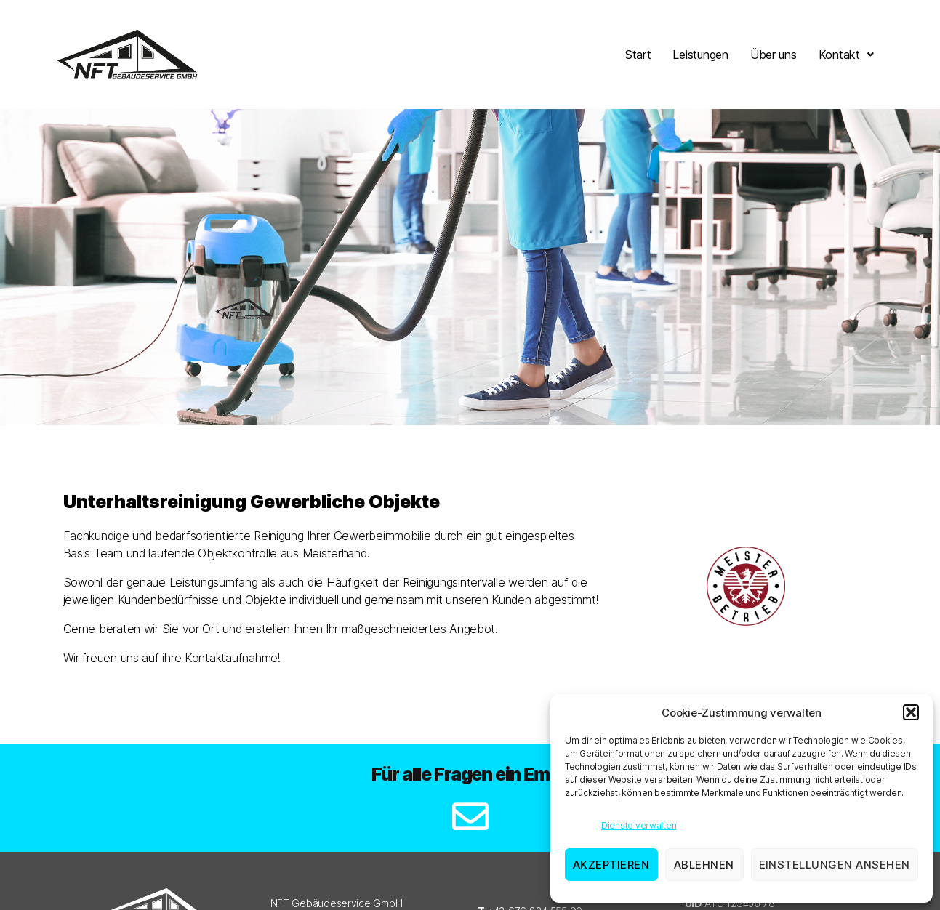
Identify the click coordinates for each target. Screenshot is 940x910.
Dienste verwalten (638, 825)
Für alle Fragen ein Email (470, 774)
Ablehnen (704, 864)
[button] (911, 712)
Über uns (773, 54)
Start (638, 54)
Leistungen (700, 54)
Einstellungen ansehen (835, 864)
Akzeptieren (611, 864)
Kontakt (846, 54)
